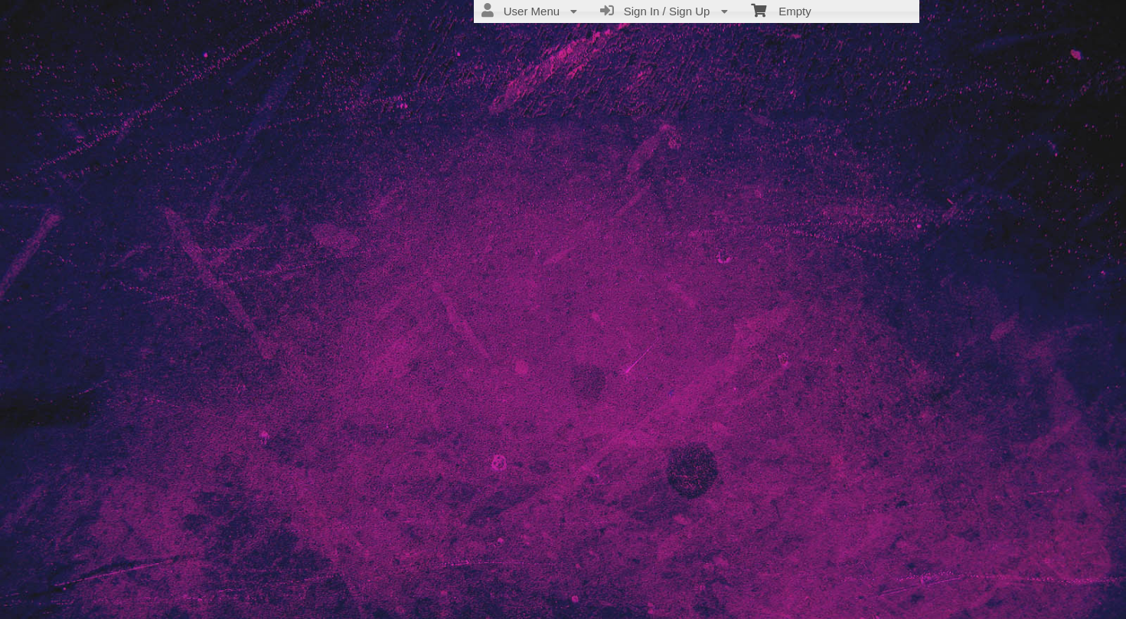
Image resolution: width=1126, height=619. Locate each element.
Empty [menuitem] (781, 10)
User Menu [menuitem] (529, 10)
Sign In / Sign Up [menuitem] (663, 10)
